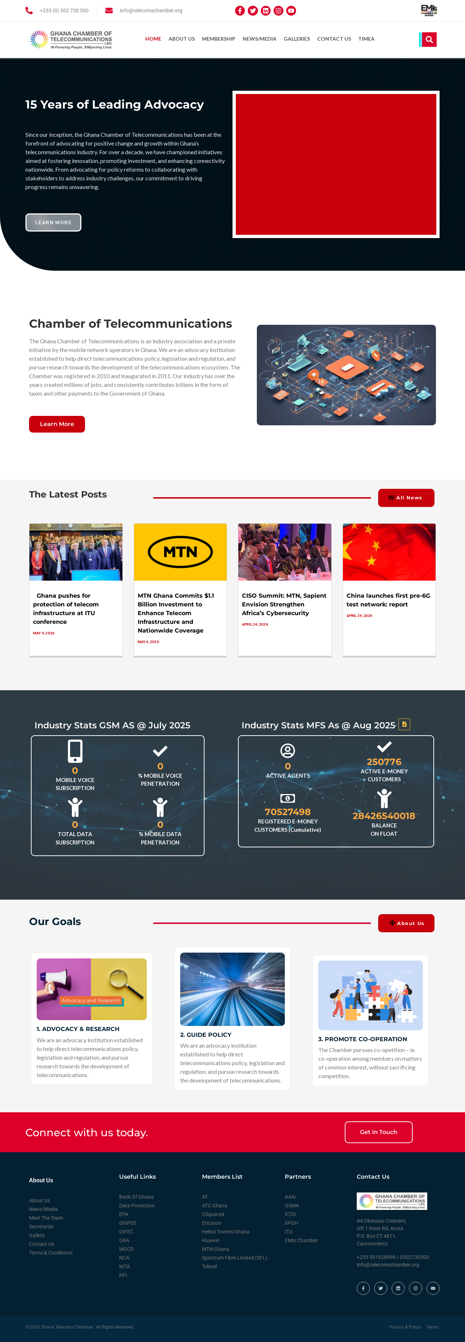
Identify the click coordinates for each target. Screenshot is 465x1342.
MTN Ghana (215, 1248)
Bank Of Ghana (136, 1196)
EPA (123, 1213)
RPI (123, 1274)
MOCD (126, 1248)
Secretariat (41, 1225)
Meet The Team (46, 1217)
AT (205, 1196)
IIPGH (291, 1222)
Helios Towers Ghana (226, 1230)
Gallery (37, 1234)
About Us (182, 39)
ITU (288, 1230)
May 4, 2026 (43, 632)
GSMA (292, 1204)
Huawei (210, 1239)
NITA (124, 1265)
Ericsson (211, 1222)
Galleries (297, 39)
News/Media (259, 39)
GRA (124, 1239)
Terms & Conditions (51, 1252)
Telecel (209, 1265)
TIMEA (366, 39)
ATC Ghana (214, 1204)
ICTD (290, 1213)
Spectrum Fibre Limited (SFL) (234, 1257)
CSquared (213, 1213)
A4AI (290, 1196)
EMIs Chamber (301, 1239)
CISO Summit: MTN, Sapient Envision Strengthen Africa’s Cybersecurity (284, 603)
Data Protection (137, 1204)
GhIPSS (127, 1222)
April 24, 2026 (255, 623)
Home (153, 39)
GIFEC (126, 1230)
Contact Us (334, 39)
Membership (218, 39)
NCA (124, 1257)
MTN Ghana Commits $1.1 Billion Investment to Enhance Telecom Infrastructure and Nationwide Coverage (176, 612)
